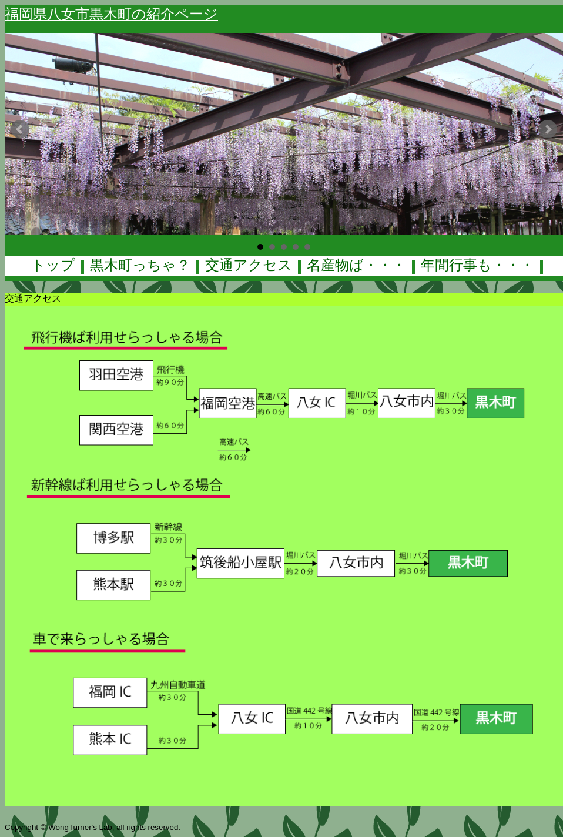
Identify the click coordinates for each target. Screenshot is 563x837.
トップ (53, 265)
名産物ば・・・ (356, 265)
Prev (20, 129)
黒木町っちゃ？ (140, 265)
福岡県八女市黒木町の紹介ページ (111, 14)
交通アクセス (248, 265)
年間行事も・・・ (477, 265)
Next (547, 129)
